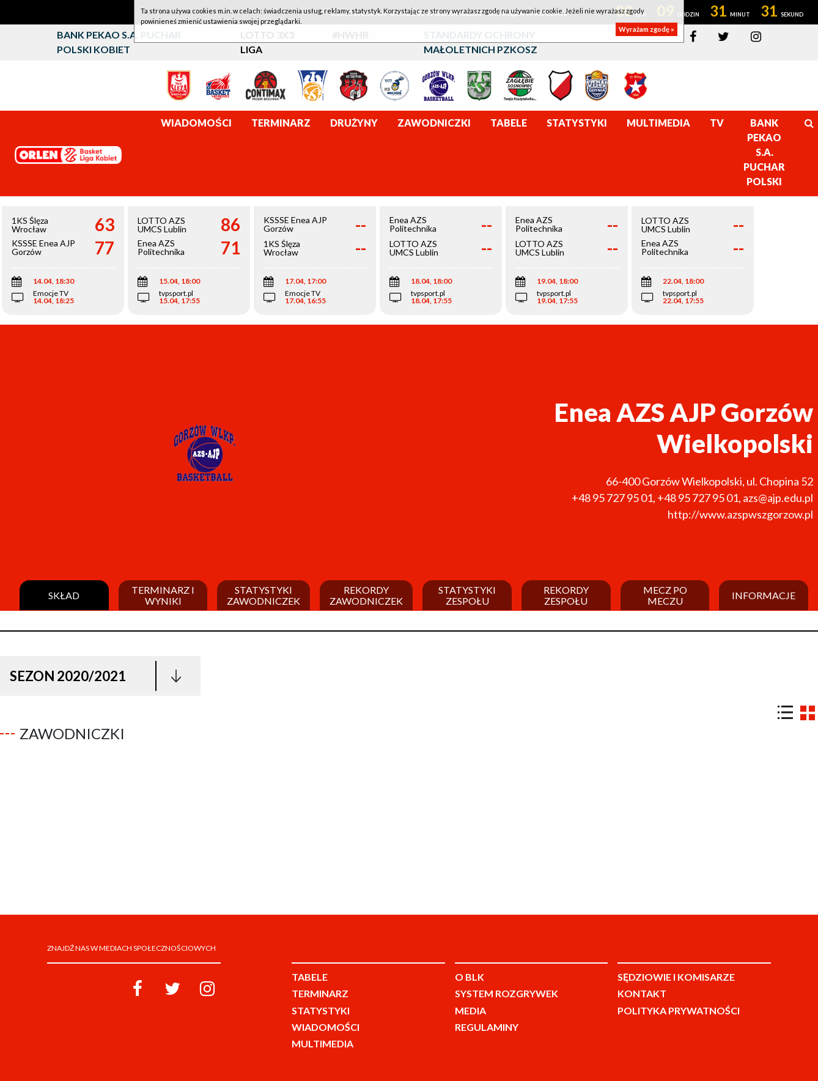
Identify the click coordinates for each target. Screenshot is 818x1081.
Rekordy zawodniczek (366, 595)
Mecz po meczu (665, 595)
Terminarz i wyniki (162, 595)
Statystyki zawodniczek (263, 595)
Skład (63, 595)
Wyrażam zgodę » (646, 29)
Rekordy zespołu (566, 595)
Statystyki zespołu (467, 595)
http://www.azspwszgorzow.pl (740, 514)
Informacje (763, 595)
